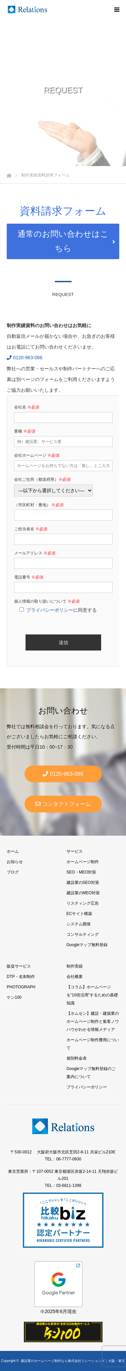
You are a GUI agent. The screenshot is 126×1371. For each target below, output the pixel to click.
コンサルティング (83, 934)
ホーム (13, 851)
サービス (75, 851)
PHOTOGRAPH (21, 987)
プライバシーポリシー (49, 610)
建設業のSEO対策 (83, 882)
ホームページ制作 (83, 861)
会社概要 (75, 976)
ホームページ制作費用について (93, 1044)
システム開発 (79, 924)
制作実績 (75, 966)
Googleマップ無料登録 (87, 944)
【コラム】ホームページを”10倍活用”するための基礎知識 (92, 995)
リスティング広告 (83, 903)
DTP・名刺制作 (21, 976)
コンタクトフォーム (63, 804)
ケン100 (14, 997)
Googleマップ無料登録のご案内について (91, 1072)
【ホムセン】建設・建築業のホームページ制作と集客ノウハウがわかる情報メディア (93, 1021)
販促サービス (19, 966)
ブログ (13, 872)
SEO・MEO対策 (81, 872)
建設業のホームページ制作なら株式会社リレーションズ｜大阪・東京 (73, 1361)
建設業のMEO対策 (83, 893)
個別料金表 (77, 1058)
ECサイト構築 (79, 913)
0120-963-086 (24, 357)
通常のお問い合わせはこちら (63, 241)
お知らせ (15, 861)
